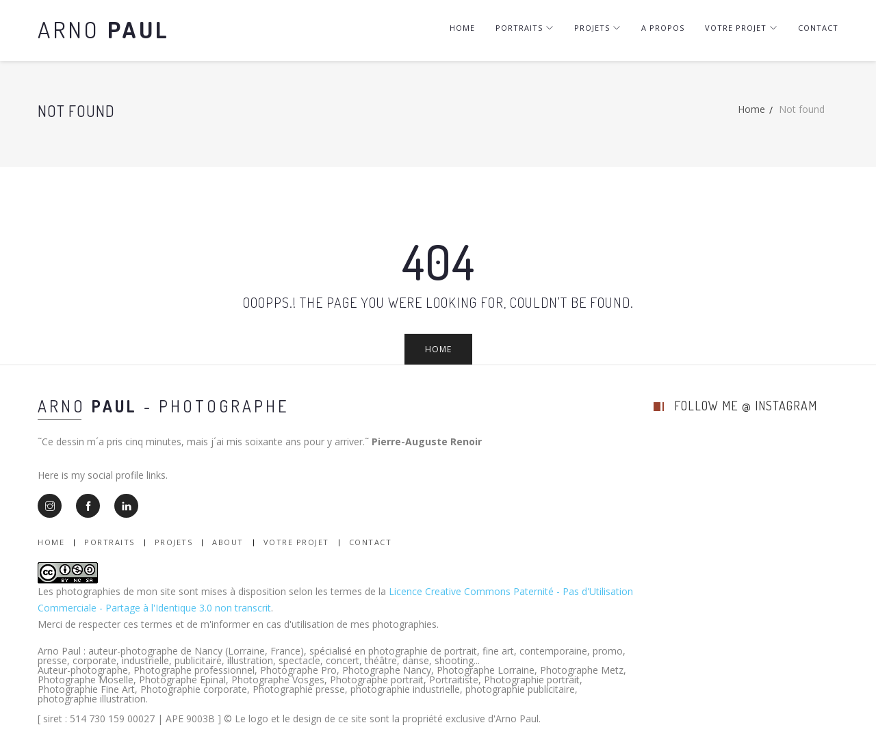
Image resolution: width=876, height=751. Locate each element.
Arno (104, 29)
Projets (597, 28)
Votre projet (741, 28)
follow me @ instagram (745, 405)
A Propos (662, 28)
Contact (818, 28)
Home (462, 28)
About (228, 542)
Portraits (524, 28)
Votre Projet (296, 542)
